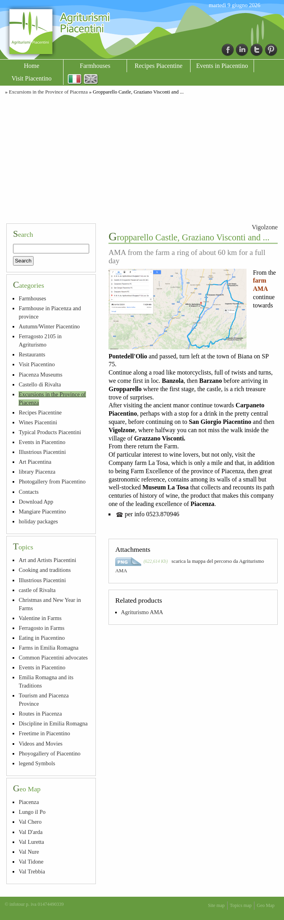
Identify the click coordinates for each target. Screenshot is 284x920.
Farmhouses (95, 65)
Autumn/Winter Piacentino (49, 326)
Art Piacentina (35, 462)
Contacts (28, 492)
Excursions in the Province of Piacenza (48, 92)
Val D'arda (31, 832)
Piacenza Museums (40, 374)
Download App (36, 501)
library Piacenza (37, 471)
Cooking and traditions (45, 570)
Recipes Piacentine (158, 65)
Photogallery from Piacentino (52, 481)
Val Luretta (31, 842)
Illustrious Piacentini (42, 452)
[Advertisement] (142, 158)
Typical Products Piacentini (50, 432)
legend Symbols (37, 763)
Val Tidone (31, 861)
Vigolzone (265, 227)
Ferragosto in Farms (41, 628)
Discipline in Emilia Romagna (53, 723)
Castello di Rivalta (40, 384)
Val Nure (29, 852)
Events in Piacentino (222, 65)
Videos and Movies (40, 743)
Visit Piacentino (31, 78)
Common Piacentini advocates (53, 657)
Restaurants (32, 354)
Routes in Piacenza (40, 713)
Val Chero (30, 822)
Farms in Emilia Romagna (48, 648)
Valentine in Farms (40, 618)
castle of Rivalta (37, 590)
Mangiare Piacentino (42, 511)
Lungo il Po (32, 812)
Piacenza (29, 802)
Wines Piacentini (38, 422)
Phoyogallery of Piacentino (49, 753)
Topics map (241, 905)
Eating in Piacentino (42, 638)
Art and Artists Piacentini (47, 560)
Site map (216, 905)
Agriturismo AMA (142, 612)
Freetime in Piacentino (44, 733)
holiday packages (38, 521)
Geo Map (266, 905)
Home (31, 65)
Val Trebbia (32, 871)
